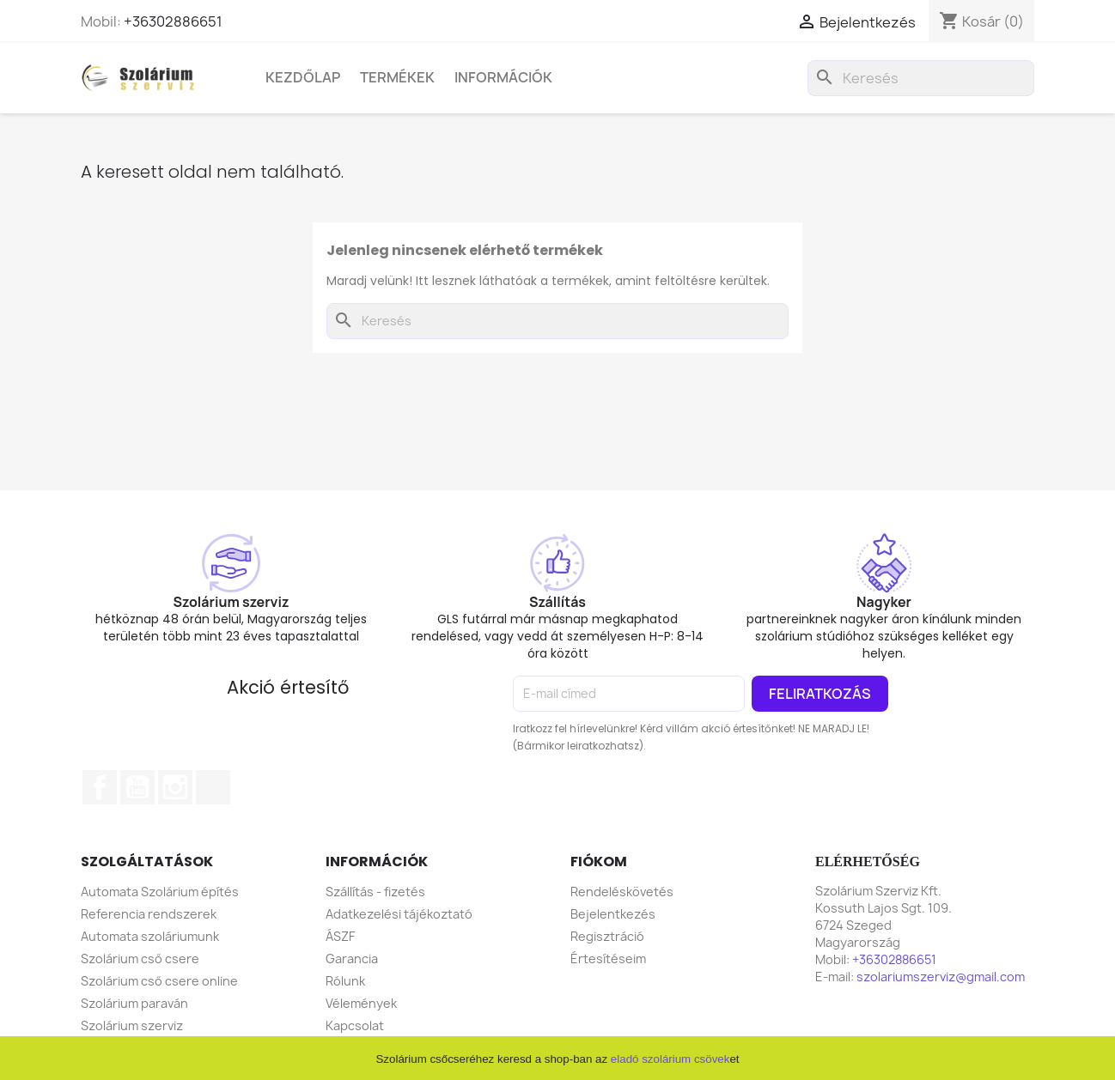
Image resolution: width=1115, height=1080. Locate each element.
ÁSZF (340, 936)
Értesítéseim (608, 958)
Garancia (352, 958)
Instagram (175, 787)
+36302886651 (173, 21)
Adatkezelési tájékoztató (399, 914)
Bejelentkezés (612, 914)
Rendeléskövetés (621, 891)
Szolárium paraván (134, 1003)
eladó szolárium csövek (670, 1059)
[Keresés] (920, 78)
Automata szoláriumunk (150, 936)
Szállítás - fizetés (375, 891)
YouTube (137, 787)
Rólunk (345, 981)
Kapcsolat (355, 1025)
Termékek (397, 77)
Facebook (99, 787)
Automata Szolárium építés (160, 891)
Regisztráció (607, 936)
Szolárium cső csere (140, 958)
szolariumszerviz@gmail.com (940, 976)
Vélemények (361, 1003)
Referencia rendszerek (148, 914)
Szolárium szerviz (132, 1025)
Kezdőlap (302, 77)
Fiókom (598, 861)
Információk (503, 77)
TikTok (213, 787)
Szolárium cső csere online (159, 981)
